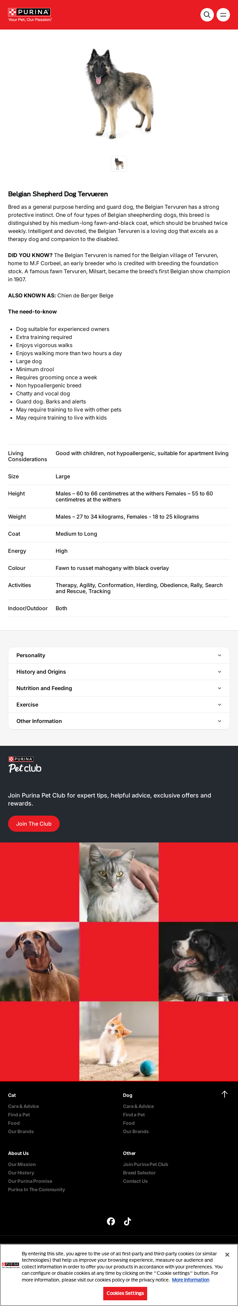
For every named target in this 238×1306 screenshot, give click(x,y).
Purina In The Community (36, 1189)
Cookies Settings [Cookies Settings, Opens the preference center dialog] (125, 1293)
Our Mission (22, 1164)
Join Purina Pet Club (145, 1164)
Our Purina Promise (30, 1181)
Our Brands (21, 1131)
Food (13, 1123)
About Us (18, 1153)
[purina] (111, 1222)
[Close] (227, 1254)
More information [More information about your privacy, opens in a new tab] (190, 1280)
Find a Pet (19, 1114)
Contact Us (135, 1181)
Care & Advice (23, 1106)
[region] (119, 1275)
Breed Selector (139, 1172)
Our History (21, 1172)
